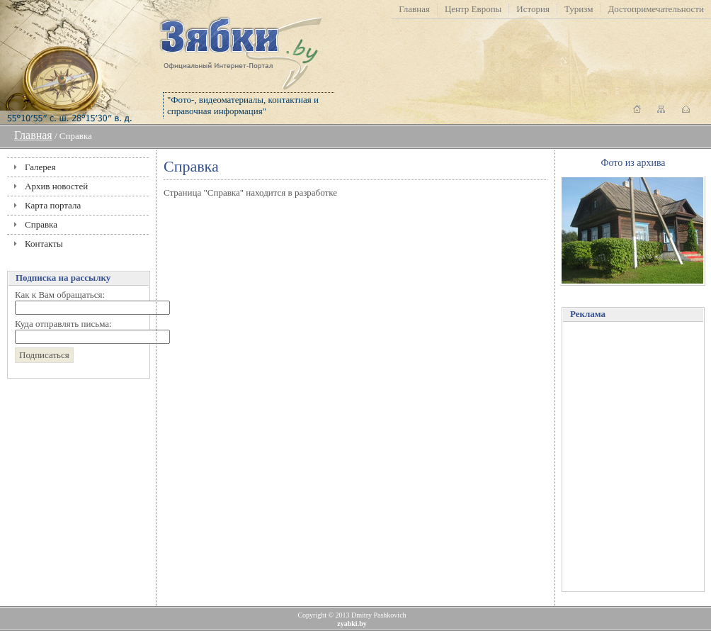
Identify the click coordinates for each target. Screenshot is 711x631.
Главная (414, 9)
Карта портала (53, 205)
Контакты (44, 243)
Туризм (578, 9)
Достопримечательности (656, 9)
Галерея (40, 167)
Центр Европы (473, 9)
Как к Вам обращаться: (60, 294)
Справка (41, 224)
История (533, 9)
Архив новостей (56, 186)
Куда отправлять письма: (63, 323)
